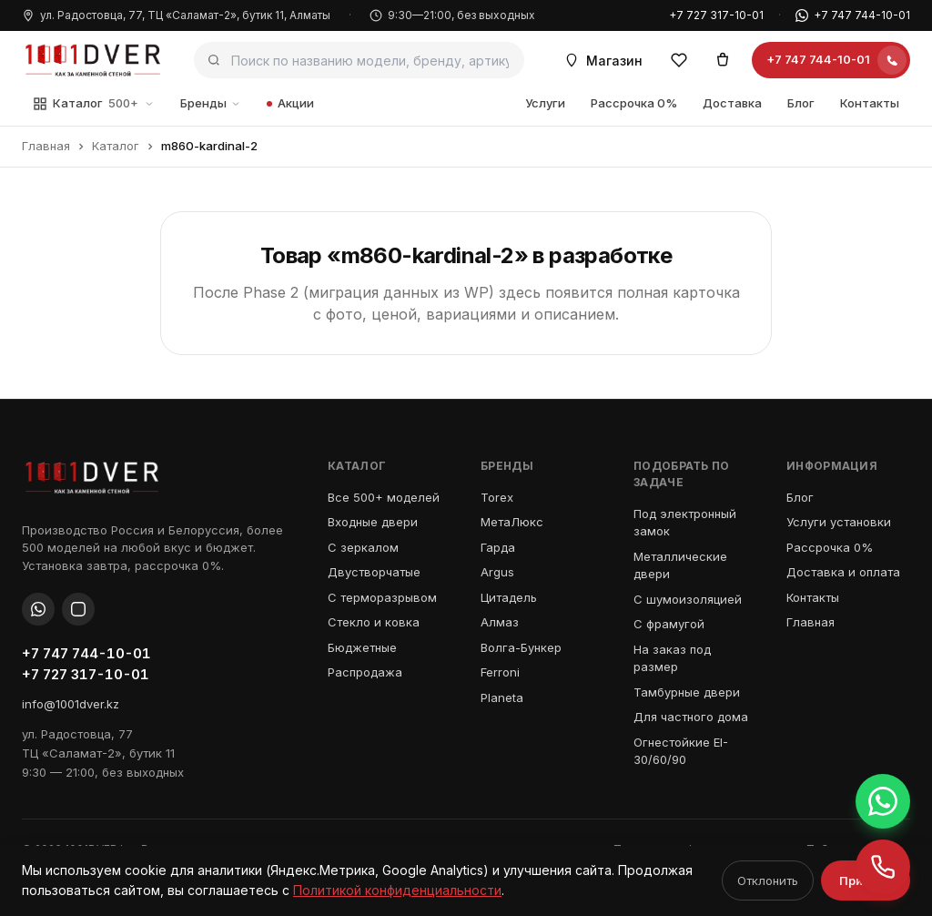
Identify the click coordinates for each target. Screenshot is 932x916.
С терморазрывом (382, 597)
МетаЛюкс (512, 521)
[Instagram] (78, 609)
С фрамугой (668, 623)
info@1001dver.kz (70, 704)
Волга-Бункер (521, 647)
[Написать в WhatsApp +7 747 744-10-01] (883, 801)
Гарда (498, 547)
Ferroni (500, 672)
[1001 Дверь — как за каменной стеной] (93, 60)
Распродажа (365, 672)
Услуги (545, 103)
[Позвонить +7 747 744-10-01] (883, 867)
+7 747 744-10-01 (852, 15)
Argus (497, 572)
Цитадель (509, 597)
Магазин (603, 60)
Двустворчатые (374, 572)
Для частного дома (690, 716)
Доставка (732, 103)
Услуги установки (838, 521)
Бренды (210, 103)
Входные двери (373, 521)
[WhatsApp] (38, 609)
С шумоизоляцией (687, 599)
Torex (497, 497)
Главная (46, 145)
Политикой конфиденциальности (397, 890)
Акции (290, 103)
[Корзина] (722, 60)
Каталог (94, 104)
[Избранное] (679, 60)
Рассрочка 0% (634, 103)
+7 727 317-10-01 (716, 15)
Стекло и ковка (374, 622)
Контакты (869, 103)
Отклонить (767, 880)
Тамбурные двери (686, 692)
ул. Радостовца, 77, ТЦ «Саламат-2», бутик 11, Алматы (176, 15)
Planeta (502, 697)
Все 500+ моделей (384, 497)
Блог (801, 103)
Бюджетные (362, 647)
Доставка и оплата (843, 572)
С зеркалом (363, 547)
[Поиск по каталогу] (359, 60)
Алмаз (500, 622)
